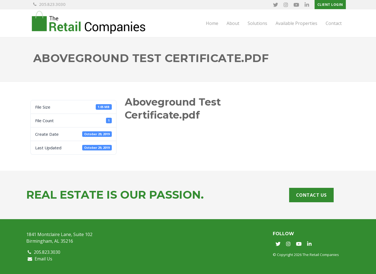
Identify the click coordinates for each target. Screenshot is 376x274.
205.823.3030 (49, 4)
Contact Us (311, 195)
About (233, 23)
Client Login (330, 4)
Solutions (257, 23)
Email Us (40, 259)
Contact (334, 23)
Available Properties (296, 23)
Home (212, 23)
